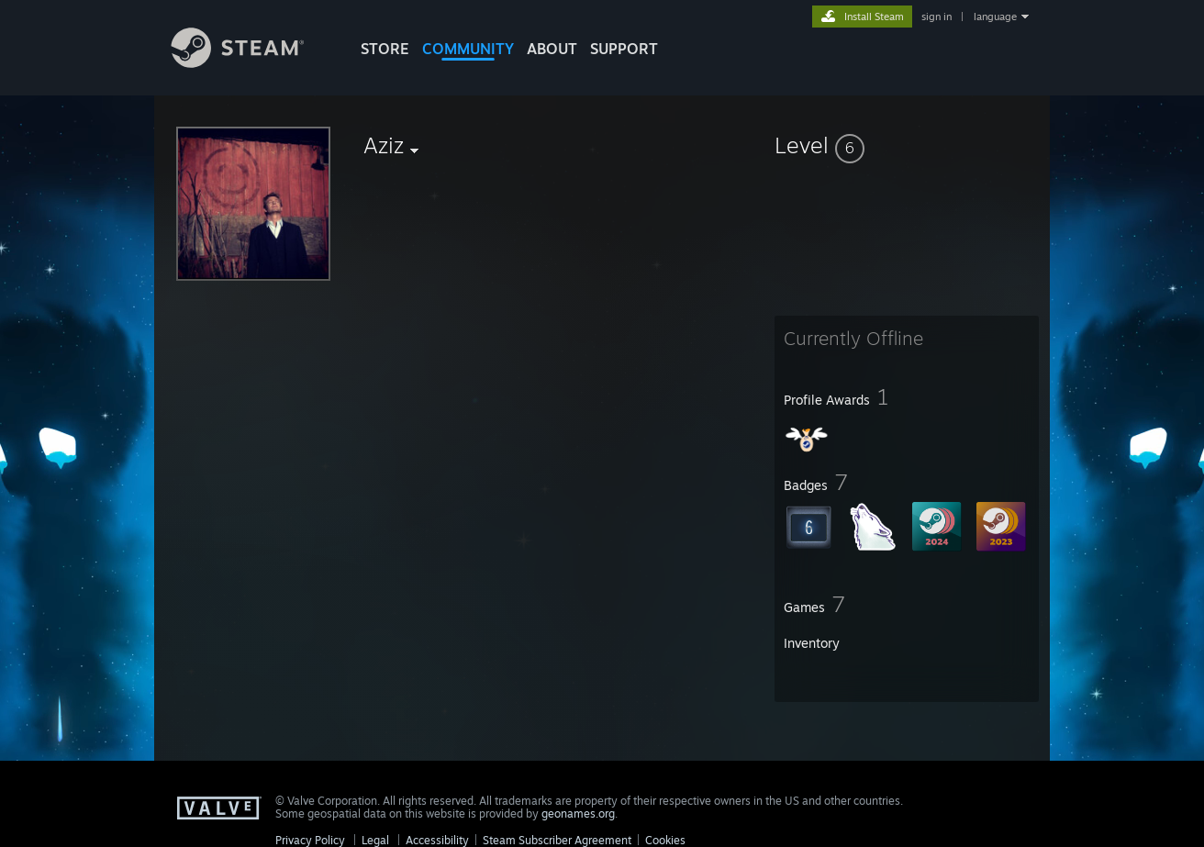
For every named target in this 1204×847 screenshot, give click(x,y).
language (995, 16)
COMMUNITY (468, 48)
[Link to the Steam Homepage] (251, 63)
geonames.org (578, 813)
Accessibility (437, 840)
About (552, 48)
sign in (936, 16)
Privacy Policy (310, 840)
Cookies (665, 840)
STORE (385, 48)
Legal (375, 840)
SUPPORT (624, 48)
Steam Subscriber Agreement (557, 840)
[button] (907, 145)
